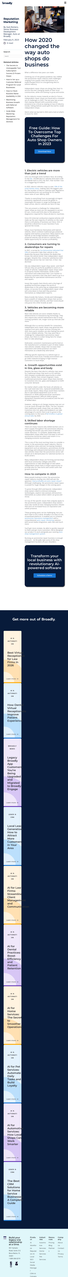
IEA (31, 179)
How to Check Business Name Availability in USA (13, 93)
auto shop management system (44, 533)
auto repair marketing (45, 520)
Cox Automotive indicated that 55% (44, 251)
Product (33, 1238)
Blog (50, 1245)
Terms (60, 1257)
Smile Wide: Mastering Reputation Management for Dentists (13, 116)
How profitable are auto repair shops (46, 481)
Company (60, 1238)
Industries (42, 1238)
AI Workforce (33, 1245)
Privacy (61, 1254)
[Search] (13, 56)
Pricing (51, 1243)
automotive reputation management (39, 518)
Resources (51, 1238)
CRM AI (33, 1274)
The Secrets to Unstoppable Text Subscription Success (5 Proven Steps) (13, 70)
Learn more (11, 679)
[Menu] (65, 3)
